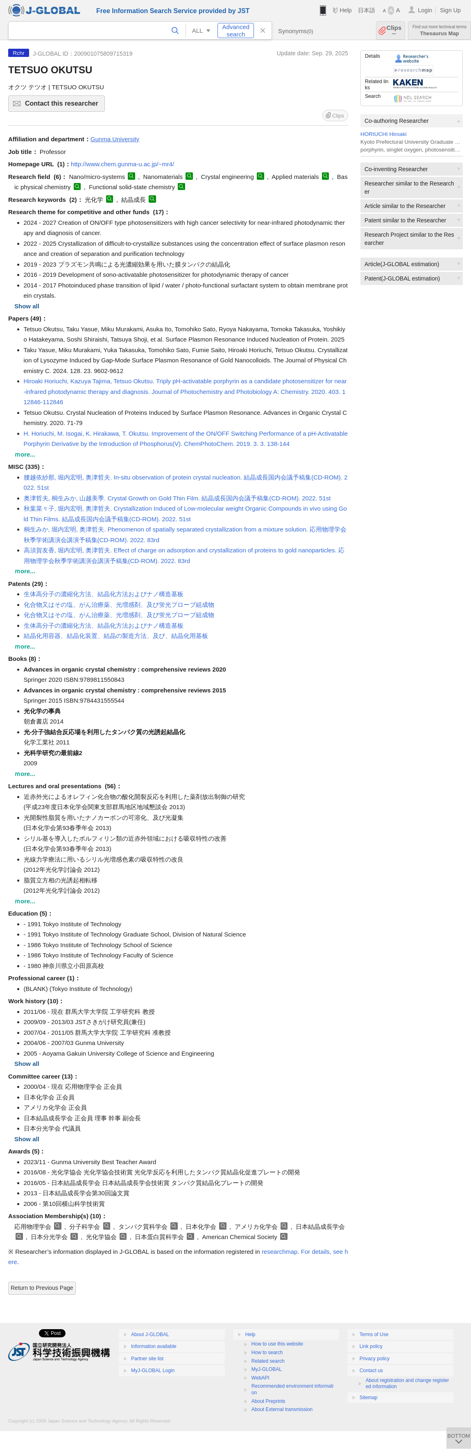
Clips (394, 30)
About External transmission (281, 1409)
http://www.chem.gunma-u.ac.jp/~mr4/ (122, 164)
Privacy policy (374, 1359)
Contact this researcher (64, 106)
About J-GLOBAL (150, 1334)
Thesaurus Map (439, 30)
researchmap (280, 1251)
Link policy (371, 1346)
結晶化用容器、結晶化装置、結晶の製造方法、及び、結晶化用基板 (116, 635)
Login (425, 10)
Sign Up (450, 10)
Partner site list (147, 1359)
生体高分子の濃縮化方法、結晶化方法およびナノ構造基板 (103, 593)
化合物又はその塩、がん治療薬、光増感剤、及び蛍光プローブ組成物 (119, 604)
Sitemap (369, 1397)
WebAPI (260, 1378)
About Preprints (268, 1401)
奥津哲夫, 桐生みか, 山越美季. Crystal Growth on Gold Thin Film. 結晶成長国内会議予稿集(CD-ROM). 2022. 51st (177, 498)
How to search (267, 1352)
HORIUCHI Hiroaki (383, 134)
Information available (154, 1346)
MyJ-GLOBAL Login (152, 1370)
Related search (268, 1361)
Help (345, 10)
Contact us (371, 1370)
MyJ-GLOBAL (266, 1369)
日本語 (366, 10)
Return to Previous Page (42, 1288)
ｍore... (24, 454)
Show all (26, 306)
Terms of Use (374, 1334)
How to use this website (277, 1344)
